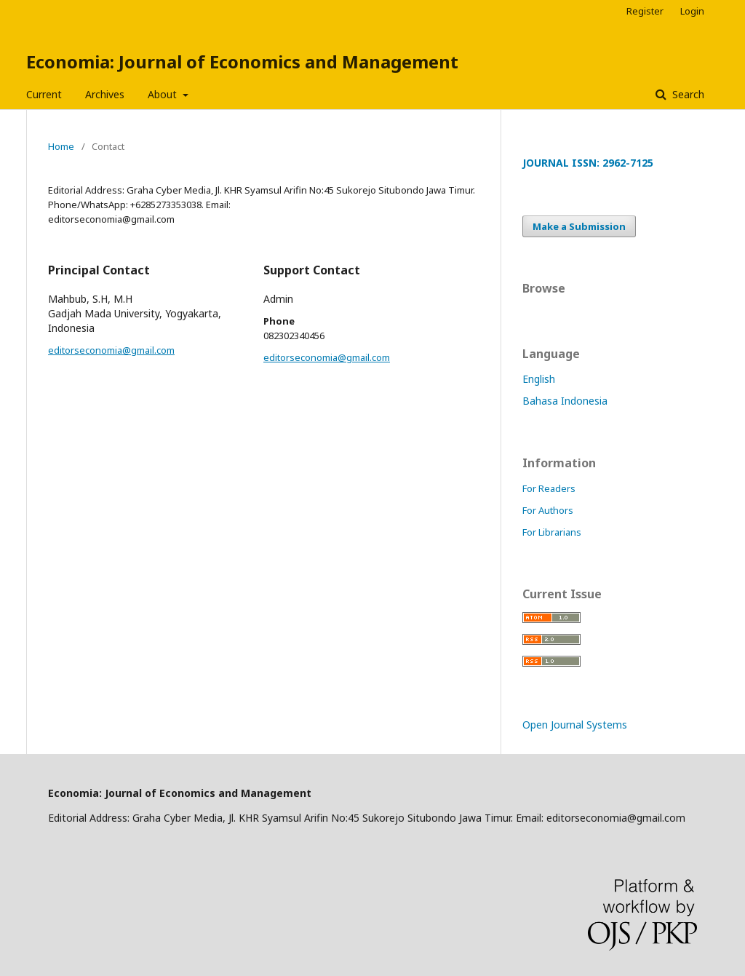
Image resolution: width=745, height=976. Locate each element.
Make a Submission (579, 226)
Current (44, 94)
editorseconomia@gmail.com (111, 350)
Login (692, 10)
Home (61, 146)
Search (686, 94)
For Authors (547, 510)
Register (645, 10)
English (538, 379)
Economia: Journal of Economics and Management (242, 61)
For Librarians (551, 532)
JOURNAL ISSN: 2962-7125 (587, 163)
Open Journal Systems (574, 724)
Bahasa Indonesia (564, 401)
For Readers (548, 488)
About (164, 94)
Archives (104, 94)
